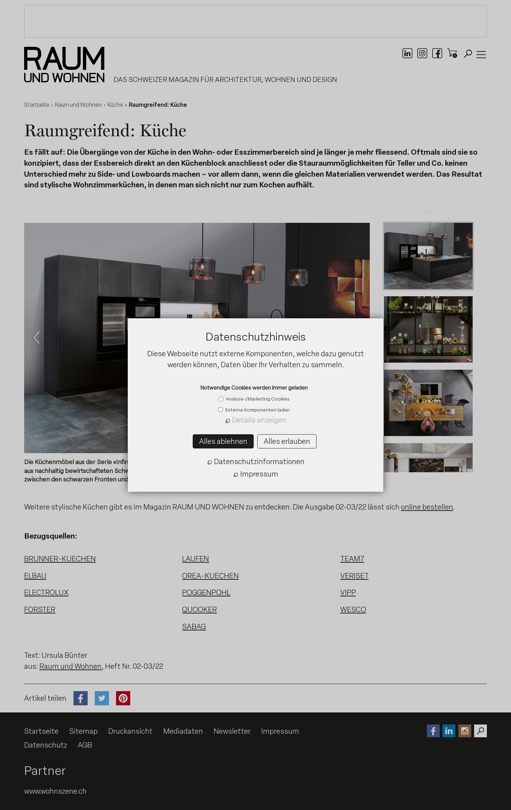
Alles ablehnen (223, 441)
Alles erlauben (287, 441)
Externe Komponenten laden (257, 410)
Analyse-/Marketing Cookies (257, 399)
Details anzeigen (259, 420)
